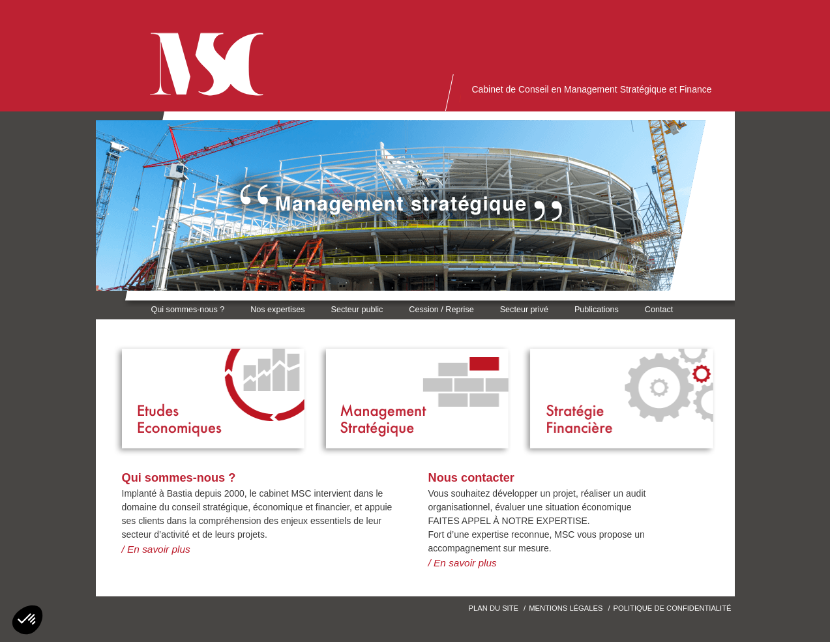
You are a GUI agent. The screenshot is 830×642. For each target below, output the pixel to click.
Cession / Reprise (441, 309)
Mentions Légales (565, 608)
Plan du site (493, 608)
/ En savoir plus (156, 549)
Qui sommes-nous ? (188, 309)
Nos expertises (277, 309)
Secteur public (357, 309)
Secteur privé (524, 309)
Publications (596, 309)
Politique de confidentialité (673, 608)
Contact (659, 309)
